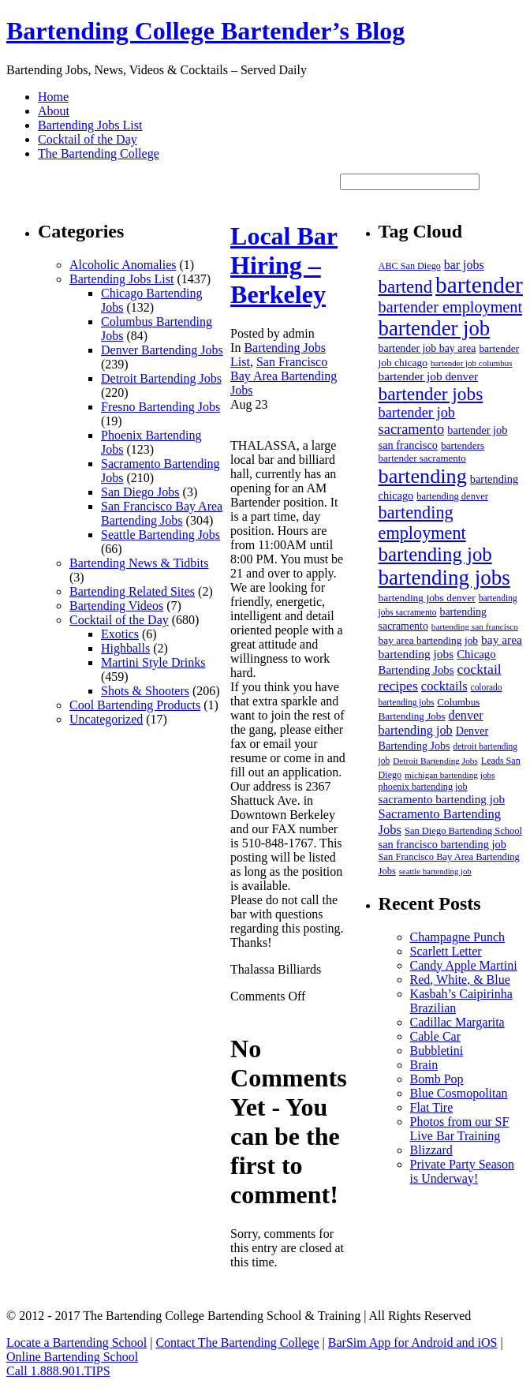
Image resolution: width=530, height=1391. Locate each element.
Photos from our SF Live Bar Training (459, 1128)
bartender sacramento (422, 458)
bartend (406, 287)
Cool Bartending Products (134, 705)
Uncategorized (106, 719)
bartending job (435, 554)
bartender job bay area (427, 348)
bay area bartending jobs (450, 646)
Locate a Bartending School (76, 1342)
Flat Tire (431, 1107)
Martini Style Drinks (153, 662)
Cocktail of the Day (87, 139)
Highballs (125, 648)
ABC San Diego (410, 265)
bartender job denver (428, 376)
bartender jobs (431, 393)
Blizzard (431, 1150)
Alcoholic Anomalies (123, 264)
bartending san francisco (474, 626)
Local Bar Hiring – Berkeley (284, 265)
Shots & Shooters (145, 690)
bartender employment (450, 307)
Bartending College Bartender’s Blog (205, 31)
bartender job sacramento (417, 421)
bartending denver (452, 496)
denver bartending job (431, 723)
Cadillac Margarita (457, 1022)
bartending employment (422, 523)
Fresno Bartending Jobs (160, 406)
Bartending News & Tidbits (138, 563)
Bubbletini (437, 1050)
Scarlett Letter (446, 951)
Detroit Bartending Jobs (161, 378)
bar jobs (464, 264)
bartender (479, 284)
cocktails (444, 686)
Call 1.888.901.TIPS (58, 1371)
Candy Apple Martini (463, 965)
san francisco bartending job (442, 844)
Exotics (120, 634)
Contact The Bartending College (237, 1342)
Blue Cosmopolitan (459, 1093)
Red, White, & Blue (460, 979)
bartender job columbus (472, 363)
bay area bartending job (428, 640)
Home (53, 96)
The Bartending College (98, 153)
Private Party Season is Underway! (462, 1171)
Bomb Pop (437, 1079)
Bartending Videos (116, 605)
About (53, 111)
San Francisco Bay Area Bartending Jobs (161, 513)
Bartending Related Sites (132, 591)
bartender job (435, 328)
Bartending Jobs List (90, 125)
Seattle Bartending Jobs (160, 534)
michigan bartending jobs (450, 775)
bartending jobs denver (427, 598)
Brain (424, 1064)
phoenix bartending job (423, 786)
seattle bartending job (435, 871)
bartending (423, 476)
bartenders (462, 445)
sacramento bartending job (442, 799)
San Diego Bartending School (463, 830)
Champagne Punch (457, 937)
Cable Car (435, 1036)
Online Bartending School (72, 1356)
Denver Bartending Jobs (162, 350)
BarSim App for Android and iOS (413, 1342)
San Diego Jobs (140, 492)
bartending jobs (444, 577)
